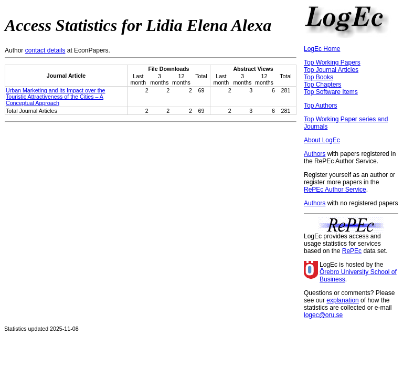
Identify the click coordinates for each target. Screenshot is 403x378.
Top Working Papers (332, 62)
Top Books (318, 77)
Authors (314, 154)
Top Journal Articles (331, 70)
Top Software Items (331, 92)
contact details (45, 50)
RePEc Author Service (335, 189)
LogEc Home (322, 48)
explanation (342, 300)
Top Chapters (322, 84)
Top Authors (320, 105)
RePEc (352, 251)
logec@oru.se (323, 315)
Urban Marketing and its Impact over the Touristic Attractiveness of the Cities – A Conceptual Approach (55, 96)
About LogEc (322, 140)
